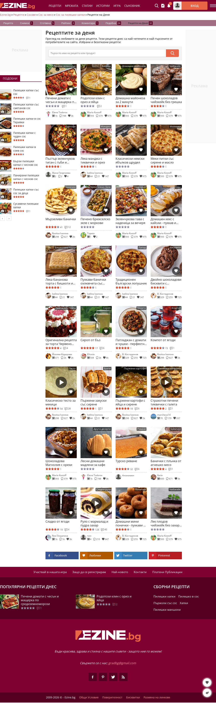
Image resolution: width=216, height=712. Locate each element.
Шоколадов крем (65, 429)
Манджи (106, 126)
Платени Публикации (167, 572)
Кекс (178, 187)
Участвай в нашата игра (50, 572)
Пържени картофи (135, 368)
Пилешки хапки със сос (26, 92)
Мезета (141, 308)
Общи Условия (89, 697)
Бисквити (175, 247)
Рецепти (55, 6)
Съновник (132, 6)
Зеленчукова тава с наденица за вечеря (130, 221)
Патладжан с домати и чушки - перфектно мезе (131, 342)
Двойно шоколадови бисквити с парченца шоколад (166, 281)
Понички (140, 489)
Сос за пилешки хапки (70, 14)
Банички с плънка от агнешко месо (166, 463)
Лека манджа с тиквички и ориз (93, 160)
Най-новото (120, 572)
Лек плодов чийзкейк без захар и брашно (165, 523)
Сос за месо (45, 14)
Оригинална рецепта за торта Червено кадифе (61, 342)
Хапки (184, 603)
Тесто (72, 368)
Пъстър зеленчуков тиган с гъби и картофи (60, 160)
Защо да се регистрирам (89, 572)
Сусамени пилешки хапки (25, 205)
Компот (176, 308)
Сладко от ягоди (57, 522)
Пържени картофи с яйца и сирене (130, 402)
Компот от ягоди (163, 340)
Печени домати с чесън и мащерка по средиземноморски (60, 100)
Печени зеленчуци (65, 66)
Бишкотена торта (65, 247)
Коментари (90, 23)
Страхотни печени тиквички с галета (164, 402)
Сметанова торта (66, 308)
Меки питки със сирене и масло (162, 160)
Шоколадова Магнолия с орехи (58, 463)
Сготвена (47, 23)
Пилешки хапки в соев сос (24, 148)
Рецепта (8, 23)
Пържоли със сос (165, 603)
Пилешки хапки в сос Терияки (27, 120)
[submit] (172, 53)
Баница (106, 66)
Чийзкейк (175, 66)
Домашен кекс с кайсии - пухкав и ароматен (163, 221)
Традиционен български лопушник (131, 281)
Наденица (140, 187)
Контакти (140, 572)
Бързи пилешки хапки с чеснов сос (25, 163)
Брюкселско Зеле (100, 187)
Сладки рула (103, 489)
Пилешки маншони (167, 609)
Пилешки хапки (164, 596)
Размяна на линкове (157, 697)
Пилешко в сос (188, 596)
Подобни (113, 23)
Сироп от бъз (90, 340)
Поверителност (112, 697)
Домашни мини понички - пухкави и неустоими (130, 523)
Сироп (107, 308)
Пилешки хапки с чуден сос (24, 134)
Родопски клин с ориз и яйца (93, 100)
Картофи (70, 126)
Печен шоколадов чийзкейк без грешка (166, 100)
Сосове (31, 14)
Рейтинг (68, 23)
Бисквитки (133, 697)
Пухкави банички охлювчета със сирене (93, 281)
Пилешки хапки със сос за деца (26, 191)
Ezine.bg (5, 14)
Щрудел (141, 126)
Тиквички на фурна (169, 368)
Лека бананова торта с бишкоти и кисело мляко (59, 281)
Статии (87, 6)
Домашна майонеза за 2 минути (130, 100)
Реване (141, 429)
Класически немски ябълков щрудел (130, 160)
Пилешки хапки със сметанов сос (26, 106)
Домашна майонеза (134, 66)
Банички (70, 187)
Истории (103, 6)
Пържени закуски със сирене (93, 402)
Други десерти (102, 429)
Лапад (142, 247)
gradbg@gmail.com (122, 663)
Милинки (175, 126)
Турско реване (126, 461)
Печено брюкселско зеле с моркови (95, 221)
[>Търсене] (107, 53)
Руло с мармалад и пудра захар (94, 523)
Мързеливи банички (60, 219)
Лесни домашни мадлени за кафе (93, 463)
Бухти (107, 368)
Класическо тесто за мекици (60, 402)
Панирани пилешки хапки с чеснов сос (26, 177)
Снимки (26, 23)
